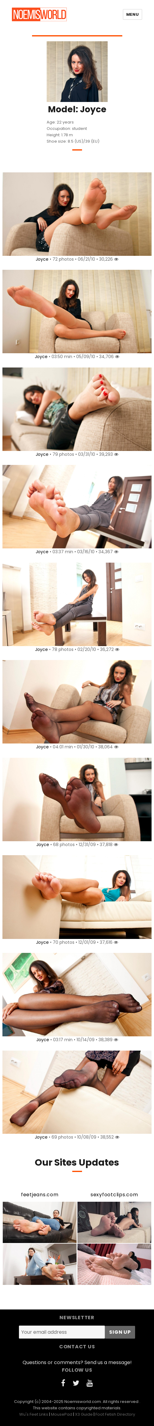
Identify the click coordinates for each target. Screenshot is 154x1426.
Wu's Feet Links (33, 1414)
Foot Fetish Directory (115, 1414)
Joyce (42, 259)
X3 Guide (84, 1414)
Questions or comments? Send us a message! (77, 1362)
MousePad (61, 1414)
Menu (132, 14)
